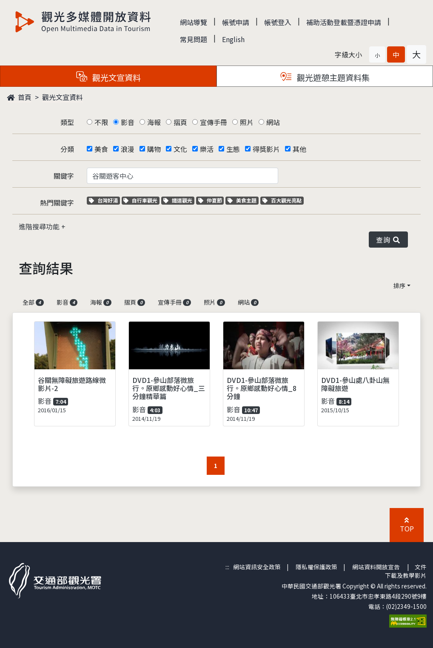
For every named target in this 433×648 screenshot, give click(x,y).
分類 (67, 149)
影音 (127, 122)
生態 (233, 149)
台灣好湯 (104, 200)
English (233, 39)
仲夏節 (211, 200)
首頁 (19, 97)
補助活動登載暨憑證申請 (343, 22)
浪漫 (127, 149)
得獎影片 (266, 149)
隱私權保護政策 (316, 566)
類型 (67, 122)
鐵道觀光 (178, 200)
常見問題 (193, 39)
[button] (377, 54)
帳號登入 (277, 22)
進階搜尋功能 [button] (40, 226)
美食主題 (243, 200)
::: (227, 566)
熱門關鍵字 (57, 202)
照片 (247, 122)
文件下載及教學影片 (406, 570)
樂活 (207, 149)
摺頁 (180, 122)
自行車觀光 (140, 200)
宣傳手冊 (213, 122)
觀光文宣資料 (62, 97)
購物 (154, 149)
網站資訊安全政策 (257, 566)
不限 (101, 122)
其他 (299, 149)
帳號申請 (235, 22)
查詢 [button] (388, 239)
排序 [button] (399, 285)
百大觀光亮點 (282, 200)
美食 (101, 149)
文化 (180, 149)
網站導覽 (193, 22)
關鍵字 (64, 176)
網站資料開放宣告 (376, 566)
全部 (33, 302)
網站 (273, 122)
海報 (154, 122)
